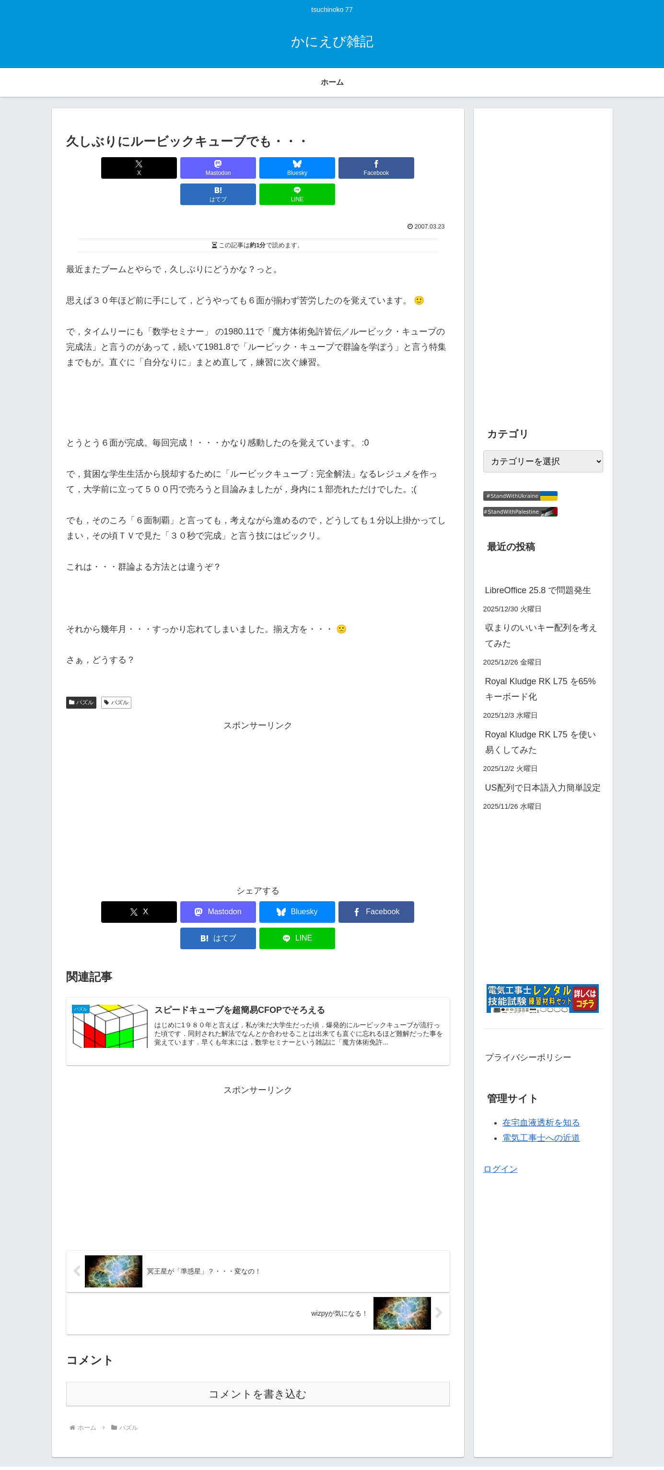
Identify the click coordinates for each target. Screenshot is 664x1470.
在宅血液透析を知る (541, 1122)
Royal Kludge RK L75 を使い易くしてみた (540, 742)
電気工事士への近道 (541, 1138)
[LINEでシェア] (418, 168)
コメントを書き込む (258, 1342)
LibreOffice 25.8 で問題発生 (538, 590)
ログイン (500, 1169)
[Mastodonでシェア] (161, 168)
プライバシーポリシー (528, 1057)
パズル (81, 676)
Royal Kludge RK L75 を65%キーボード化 (540, 689)
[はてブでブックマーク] (354, 168)
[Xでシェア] (97, 168)
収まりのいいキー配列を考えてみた (541, 635)
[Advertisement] (258, 774)
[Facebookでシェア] (290, 168)
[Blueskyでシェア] (225, 168)
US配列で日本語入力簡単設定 (543, 787)
